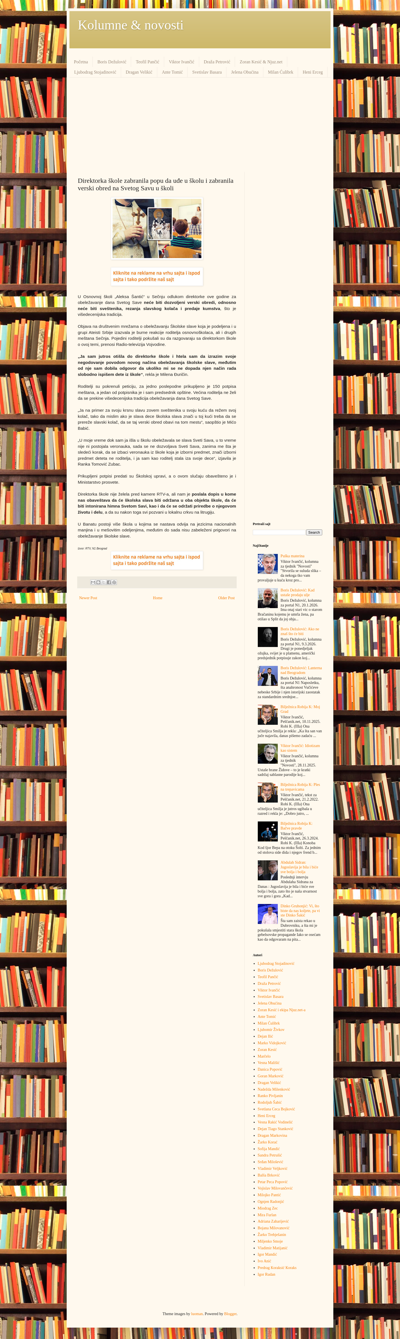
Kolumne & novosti (131, 25)
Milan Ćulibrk (280, 72)
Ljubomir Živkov (271, 1030)
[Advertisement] (200, 125)
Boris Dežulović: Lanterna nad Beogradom (301, 670)
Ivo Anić (264, 1261)
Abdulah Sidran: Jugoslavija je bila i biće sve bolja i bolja (299, 867)
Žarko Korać (268, 1142)
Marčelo (264, 1056)
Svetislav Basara (207, 72)
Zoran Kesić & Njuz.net (261, 61)
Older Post (226, 598)
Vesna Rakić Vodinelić (275, 1122)
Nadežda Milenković (274, 1089)
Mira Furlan (267, 1215)
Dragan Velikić (139, 72)
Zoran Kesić (267, 1050)
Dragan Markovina (272, 1135)
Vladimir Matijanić (273, 1248)
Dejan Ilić (265, 1036)
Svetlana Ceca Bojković (276, 1109)
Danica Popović (270, 1069)
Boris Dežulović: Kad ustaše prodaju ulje (297, 592)
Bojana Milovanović (274, 1228)
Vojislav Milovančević (275, 1188)
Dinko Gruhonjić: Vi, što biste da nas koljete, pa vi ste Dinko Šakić (300, 911)
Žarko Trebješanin (272, 1235)
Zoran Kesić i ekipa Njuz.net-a (282, 1010)
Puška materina (292, 556)
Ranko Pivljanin (270, 1096)
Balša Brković (269, 1175)
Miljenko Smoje (270, 1241)
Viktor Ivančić (181, 61)
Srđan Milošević (270, 1162)
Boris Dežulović (112, 61)
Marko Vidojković (272, 1043)
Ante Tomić (172, 72)
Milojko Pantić (269, 1195)
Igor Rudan (266, 1274)
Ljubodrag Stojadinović (95, 72)
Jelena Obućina (244, 72)
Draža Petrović (217, 61)
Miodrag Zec (268, 1208)
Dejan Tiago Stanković (275, 1129)
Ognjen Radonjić (271, 1202)
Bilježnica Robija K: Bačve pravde (296, 825)
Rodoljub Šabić (270, 1102)
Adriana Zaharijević (273, 1221)
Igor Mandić (267, 1254)
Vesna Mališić (269, 1063)
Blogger (230, 1314)
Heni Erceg (313, 72)
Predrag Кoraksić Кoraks (277, 1268)
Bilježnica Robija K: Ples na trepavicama (300, 787)
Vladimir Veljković (273, 1168)
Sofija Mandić (269, 1149)
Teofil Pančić (147, 61)
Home (157, 598)
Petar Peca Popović (273, 1182)
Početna (81, 61)
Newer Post (88, 598)
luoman (197, 1314)
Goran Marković (271, 1076)
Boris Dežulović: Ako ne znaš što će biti (300, 631)
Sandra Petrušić (270, 1155)
